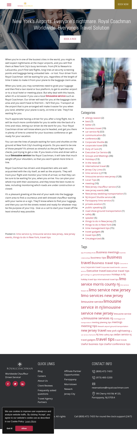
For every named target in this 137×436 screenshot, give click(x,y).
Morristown (70, 384)
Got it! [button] (9, 428)
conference (91, 138)
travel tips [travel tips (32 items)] (105, 339)
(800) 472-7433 (104, 371)
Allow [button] (24, 428)
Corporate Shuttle (94, 142)
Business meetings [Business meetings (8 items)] (107, 252)
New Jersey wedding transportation (104, 193)
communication (93, 135)
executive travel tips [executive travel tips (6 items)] (118, 270)
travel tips (45, 237)
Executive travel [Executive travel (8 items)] (96, 271)
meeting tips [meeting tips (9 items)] (89, 326)
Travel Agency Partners (45, 400)
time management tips (97, 228)
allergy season (93, 117)
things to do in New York (26, 237)
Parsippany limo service (98, 200)
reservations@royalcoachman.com (110, 387)
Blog (40, 371)
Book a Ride (77, 39)
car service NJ (92, 131)
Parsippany (70, 379)
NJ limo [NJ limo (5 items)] (99, 334)
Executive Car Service (96, 152)
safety (88, 214)
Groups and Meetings (96, 155)
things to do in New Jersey (99, 221)
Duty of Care (92, 148)
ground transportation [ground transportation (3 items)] (102, 274)
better (88, 124)
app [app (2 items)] (82, 253)
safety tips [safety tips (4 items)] (108, 334)
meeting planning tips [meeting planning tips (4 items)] (101, 322)
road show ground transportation (103, 210)
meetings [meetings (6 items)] (117, 322)
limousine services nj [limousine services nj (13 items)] (98, 318)
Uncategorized (93, 238)
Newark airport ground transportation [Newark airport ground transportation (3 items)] (113, 326)
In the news (91, 162)
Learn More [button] (30, 421)
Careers (42, 376)
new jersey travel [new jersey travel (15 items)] (93, 330)
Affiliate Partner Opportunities (72, 373)
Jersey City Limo (93, 169)
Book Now (123, 4)
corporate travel (94, 145)
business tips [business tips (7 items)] (98, 257)
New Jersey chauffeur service (100, 186)
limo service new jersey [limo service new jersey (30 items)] (110, 289)
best (87, 121)
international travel (95, 166)
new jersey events (94, 190)
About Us (43, 380)
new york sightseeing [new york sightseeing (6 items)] (118, 330)
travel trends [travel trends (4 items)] (121, 339)
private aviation (93, 204)
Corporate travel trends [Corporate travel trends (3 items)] (110, 267)
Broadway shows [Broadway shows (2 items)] (90, 253)
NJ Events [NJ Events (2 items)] (92, 335)
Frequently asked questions (47, 392)
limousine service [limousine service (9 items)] (92, 301)
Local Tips (90, 179)
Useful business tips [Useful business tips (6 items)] (92, 344)
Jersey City (69, 393)
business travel (93, 128)
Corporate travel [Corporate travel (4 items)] (92, 267)
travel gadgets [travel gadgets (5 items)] (88, 339)
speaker (89, 217)
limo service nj (24, 233)
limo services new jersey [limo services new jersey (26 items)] (102, 295)
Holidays (90, 159)
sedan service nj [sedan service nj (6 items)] (123, 334)
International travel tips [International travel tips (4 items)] (108, 279)
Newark (68, 388)
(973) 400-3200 (104, 377)
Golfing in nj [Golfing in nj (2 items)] (88, 275)
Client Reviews (45, 385)
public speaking (94, 207)
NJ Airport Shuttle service (98, 197)
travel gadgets (93, 231)
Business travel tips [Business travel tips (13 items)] (105, 263)
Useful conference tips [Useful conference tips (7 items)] (117, 344)
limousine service (56, 96)
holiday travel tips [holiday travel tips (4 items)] (89, 279)
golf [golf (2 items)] (82, 275)
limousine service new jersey (48, 233)
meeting (89, 183)
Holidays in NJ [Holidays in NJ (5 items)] (119, 274)
